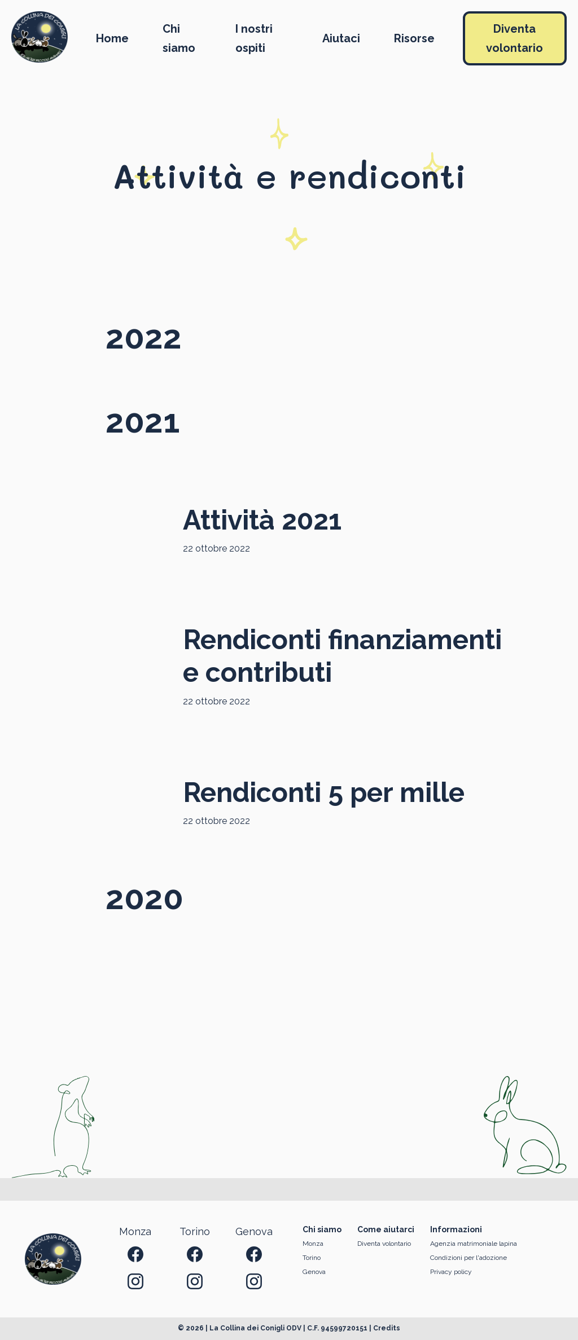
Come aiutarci (385, 1229)
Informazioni (456, 1229)
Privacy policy (451, 1272)
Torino (312, 1258)
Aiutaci (341, 38)
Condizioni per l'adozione (468, 1258)
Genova (314, 1272)
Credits (386, 1328)
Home (112, 38)
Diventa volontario (514, 38)
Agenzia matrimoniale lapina (473, 1244)
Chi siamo (179, 38)
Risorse (414, 38)
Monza (313, 1244)
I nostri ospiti (254, 38)
